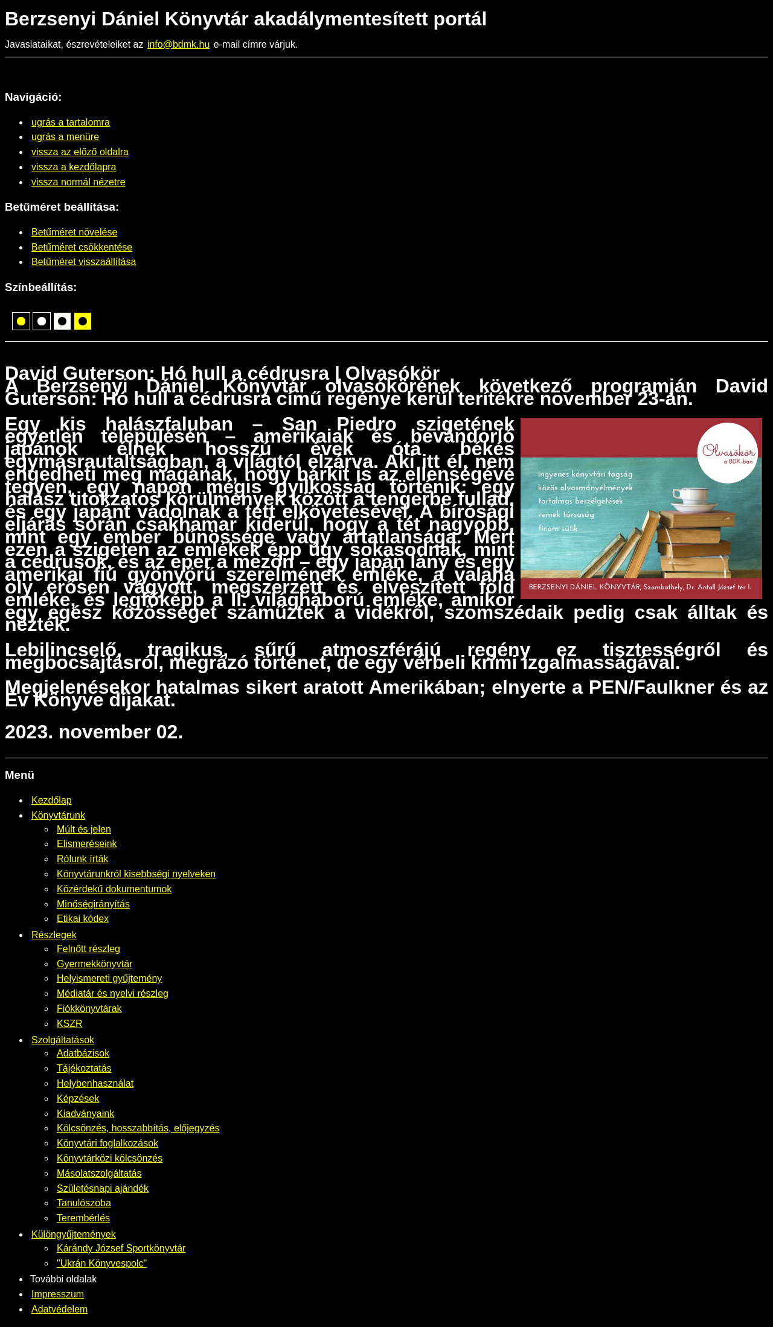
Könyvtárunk (58, 815)
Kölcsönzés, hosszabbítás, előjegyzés (138, 1128)
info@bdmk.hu (178, 44)
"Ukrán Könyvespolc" (102, 1263)
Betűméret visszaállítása (83, 262)
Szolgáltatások (62, 1040)
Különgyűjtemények (73, 1234)
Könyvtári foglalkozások (107, 1143)
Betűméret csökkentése (81, 247)
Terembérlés (83, 1218)
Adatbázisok (83, 1053)
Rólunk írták (82, 859)
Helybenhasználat (95, 1083)
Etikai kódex (83, 918)
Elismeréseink (87, 844)
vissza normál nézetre (78, 182)
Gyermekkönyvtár (94, 964)
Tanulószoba (84, 1203)
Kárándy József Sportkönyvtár (121, 1248)
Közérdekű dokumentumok (114, 889)
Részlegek (54, 935)
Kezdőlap (51, 800)
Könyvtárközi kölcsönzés (109, 1158)
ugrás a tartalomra (70, 122)
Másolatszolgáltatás (99, 1173)
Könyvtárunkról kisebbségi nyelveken (136, 874)
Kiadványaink (85, 1113)
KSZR (70, 1023)
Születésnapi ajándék (103, 1188)
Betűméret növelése (74, 232)
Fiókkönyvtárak (89, 1008)
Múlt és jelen (84, 829)
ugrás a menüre (65, 137)
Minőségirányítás (93, 904)
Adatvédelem (59, 1309)
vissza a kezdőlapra (74, 167)
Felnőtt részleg (88, 949)
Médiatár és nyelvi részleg (112, 993)
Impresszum (57, 1294)
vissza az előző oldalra (80, 152)
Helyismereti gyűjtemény (109, 978)
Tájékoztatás (84, 1068)
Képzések (78, 1098)
